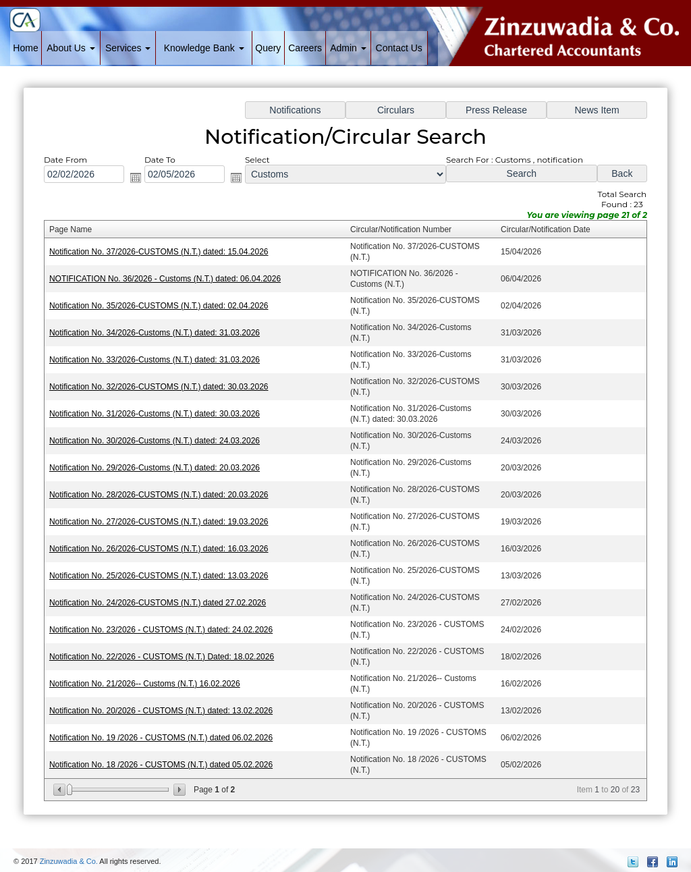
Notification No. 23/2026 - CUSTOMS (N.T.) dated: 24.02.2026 (168, 622)
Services (128, 48)
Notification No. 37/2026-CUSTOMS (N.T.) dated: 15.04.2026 (166, 259)
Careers (305, 48)
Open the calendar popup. (144, 189)
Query (268, 48)
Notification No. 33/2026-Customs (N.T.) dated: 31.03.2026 (162, 363)
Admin (348, 48)
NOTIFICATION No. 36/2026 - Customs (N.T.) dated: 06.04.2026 (172, 285)
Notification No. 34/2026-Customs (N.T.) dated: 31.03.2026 (162, 337)
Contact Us (399, 48)
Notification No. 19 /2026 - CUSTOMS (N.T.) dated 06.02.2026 (168, 725)
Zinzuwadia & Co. (69, 861)
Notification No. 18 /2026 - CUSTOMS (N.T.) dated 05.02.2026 (168, 751)
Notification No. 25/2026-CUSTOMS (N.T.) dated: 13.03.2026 (166, 570)
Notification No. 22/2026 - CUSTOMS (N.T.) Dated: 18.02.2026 (169, 648)
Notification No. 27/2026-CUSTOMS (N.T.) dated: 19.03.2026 (166, 518)
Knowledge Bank (204, 48)
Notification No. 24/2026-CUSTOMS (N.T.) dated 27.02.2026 (165, 596)
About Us (70, 48)
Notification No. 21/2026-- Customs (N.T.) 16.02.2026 (152, 674)
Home (25, 48)
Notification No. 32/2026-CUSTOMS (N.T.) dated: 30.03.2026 (166, 389)
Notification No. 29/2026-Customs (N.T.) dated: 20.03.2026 (162, 466)
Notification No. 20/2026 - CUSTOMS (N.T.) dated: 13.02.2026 (168, 699)
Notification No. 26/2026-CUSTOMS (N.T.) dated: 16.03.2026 (166, 544)
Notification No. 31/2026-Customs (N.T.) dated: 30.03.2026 (162, 414)
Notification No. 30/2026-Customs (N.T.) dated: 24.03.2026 (162, 441)
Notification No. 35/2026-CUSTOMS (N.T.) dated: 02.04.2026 (166, 311)
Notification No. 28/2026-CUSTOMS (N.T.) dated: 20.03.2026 (166, 492)
